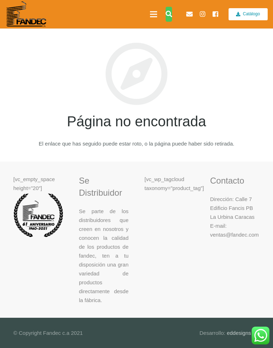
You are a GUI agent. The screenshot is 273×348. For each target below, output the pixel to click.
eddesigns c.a (242, 333)
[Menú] (153, 14)
